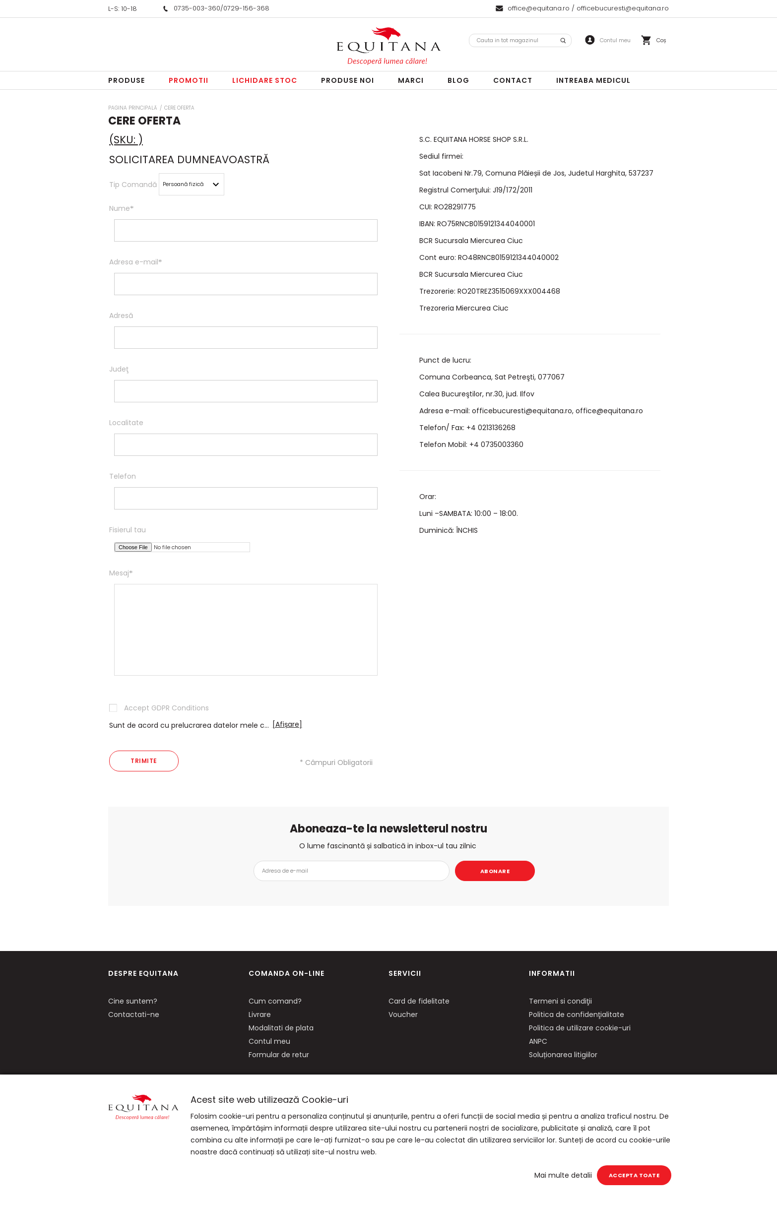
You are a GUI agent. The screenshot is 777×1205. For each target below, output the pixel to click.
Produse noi (347, 80)
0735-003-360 (197, 8)
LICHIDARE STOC (264, 80)
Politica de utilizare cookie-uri (580, 1028)
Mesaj (121, 573)
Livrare (260, 1014)
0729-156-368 (246, 8)
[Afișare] (287, 724)
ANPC (538, 1041)
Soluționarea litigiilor (563, 1055)
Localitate (126, 423)
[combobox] (520, 40)
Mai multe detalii (563, 1175)
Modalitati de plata (281, 1028)
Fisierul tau (127, 530)
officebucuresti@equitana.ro (623, 8)
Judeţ (119, 369)
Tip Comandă (133, 185)
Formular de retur (279, 1055)
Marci (411, 80)
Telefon (122, 476)
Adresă (121, 315)
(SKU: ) (126, 139)
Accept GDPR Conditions (166, 708)
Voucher (403, 1014)
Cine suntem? (132, 1001)
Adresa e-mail (135, 262)
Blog (458, 80)
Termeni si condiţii (560, 1001)
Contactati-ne (133, 1014)
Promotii (188, 80)
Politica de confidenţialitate (576, 1014)
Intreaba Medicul (593, 80)
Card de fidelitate (419, 1001)
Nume (121, 208)
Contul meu (269, 1041)
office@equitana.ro (539, 8)
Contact (512, 80)
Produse (126, 80)
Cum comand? (275, 1001)
